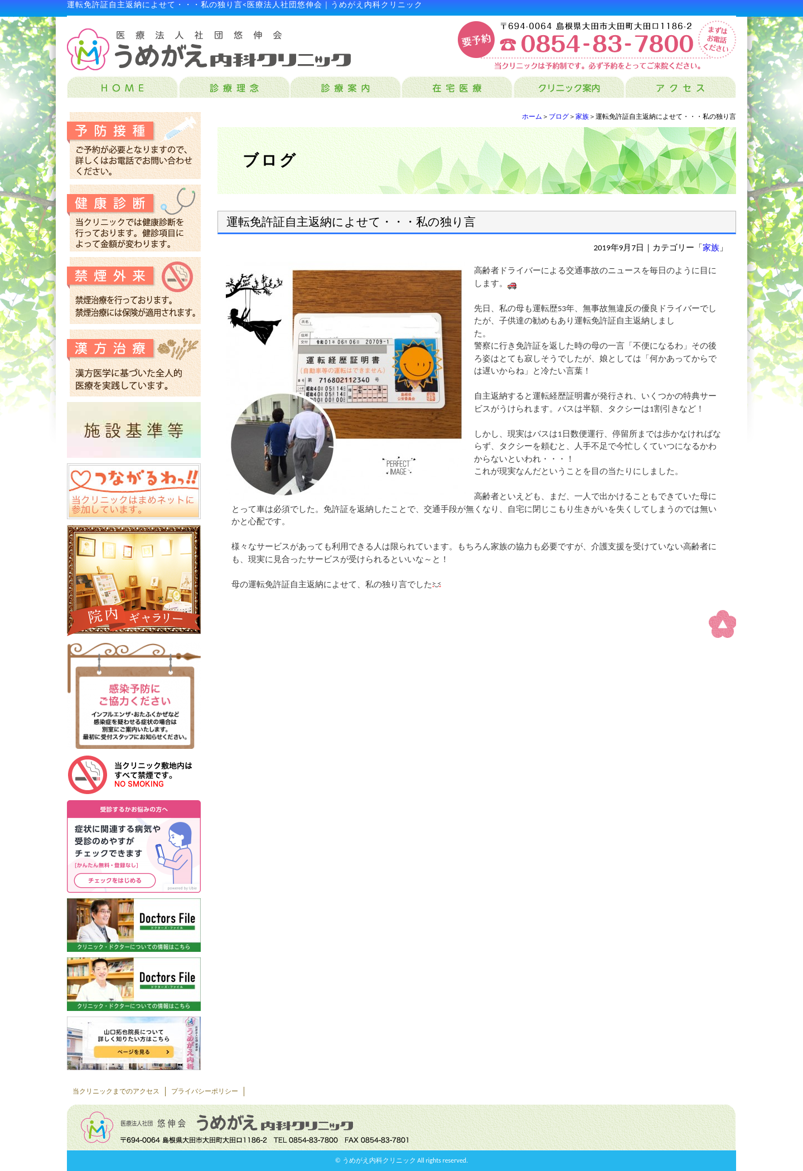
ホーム (532, 116)
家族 (582, 116)
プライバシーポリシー (204, 1091)
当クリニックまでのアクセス (115, 1091)
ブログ (559, 116)
